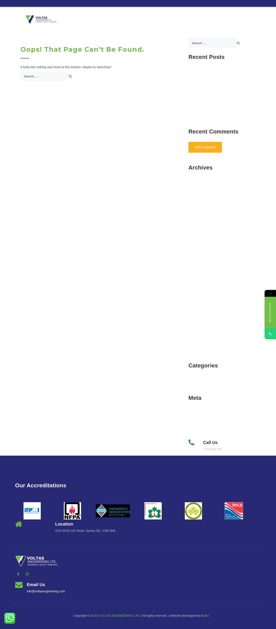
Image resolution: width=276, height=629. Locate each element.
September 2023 (201, 244)
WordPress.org (200, 433)
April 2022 (196, 334)
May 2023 (196, 271)
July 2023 (196, 258)
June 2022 (197, 320)
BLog (193, 380)
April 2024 (196, 216)
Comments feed (200, 426)
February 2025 (199, 202)
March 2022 (198, 340)
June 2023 (197, 265)
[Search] (70, 76)
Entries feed (198, 419)
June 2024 (197, 209)
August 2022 (198, 306)
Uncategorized (199, 387)
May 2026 (196, 182)
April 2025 (196, 189)
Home (74, 18)
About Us (105, 18)
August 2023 (198, 251)
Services (141, 18)
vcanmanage (214, 18)
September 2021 (201, 354)
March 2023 (198, 278)
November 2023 (200, 237)
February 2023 (199, 285)
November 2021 (200, 347)
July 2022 (196, 313)
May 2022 (196, 327)
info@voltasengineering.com (46, 591)
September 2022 (201, 299)
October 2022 (199, 292)
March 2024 (198, 223)
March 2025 (198, 196)
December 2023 (200, 230)
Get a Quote (176, 18)
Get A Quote (205, 147)
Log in (194, 412)
